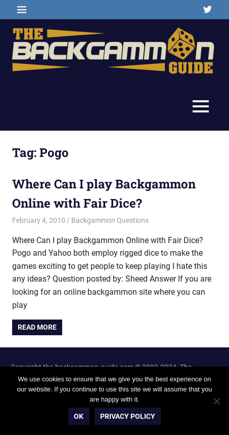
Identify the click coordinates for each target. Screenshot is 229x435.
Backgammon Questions (110, 220)
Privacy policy (127, 416)
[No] (216, 401)
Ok (78, 416)
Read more (37, 327)
